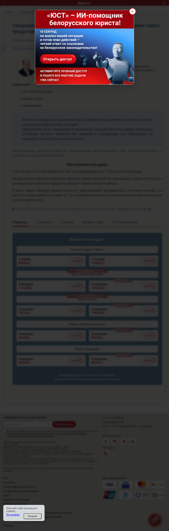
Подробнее (13, 514)
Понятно (32, 516)
